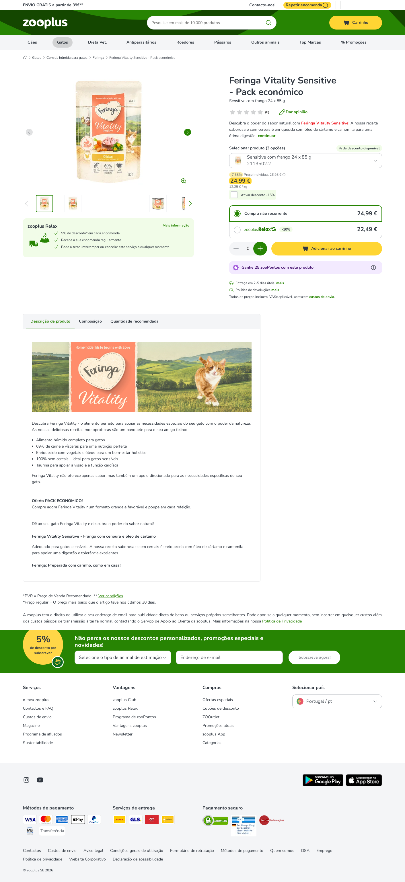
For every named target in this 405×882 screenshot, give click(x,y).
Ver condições (110, 596)
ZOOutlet (210, 717)
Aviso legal (93, 850)
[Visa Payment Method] (30, 820)
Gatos (62, 42)
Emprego (324, 850)
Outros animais (265, 42)
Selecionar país (308, 687)
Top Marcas (310, 42)
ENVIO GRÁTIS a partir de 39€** (53, 5)
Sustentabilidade (38, 743)
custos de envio (321, 296)
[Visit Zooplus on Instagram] (26, 779)
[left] (29, 132)
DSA (305, 850)
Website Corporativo (87, 859)
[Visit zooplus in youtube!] (40, 779)
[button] (284, 174)
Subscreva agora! (314, 657)
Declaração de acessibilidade (138, 859)
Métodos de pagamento (242, 850)
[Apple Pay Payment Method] (78, 820)
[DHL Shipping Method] (119, 820)
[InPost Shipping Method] (168, 820)
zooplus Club (124, 700)
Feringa (98, 57)
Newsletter (123, 734)
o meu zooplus (36, 700)
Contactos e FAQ (38, 708)
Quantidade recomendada (134, 321)
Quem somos (282, 850)
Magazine (31, 725)
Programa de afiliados (42, 734)
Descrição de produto (50, 321)
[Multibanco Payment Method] (30, 832)
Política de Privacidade (282, 621)
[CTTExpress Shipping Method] (152, 820)
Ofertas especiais (217, 700)
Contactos (32, 850)
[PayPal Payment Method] (94, 820)
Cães (32, 42)
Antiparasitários (141, 42)
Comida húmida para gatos (66, 57)
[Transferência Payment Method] (52, 831)
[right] (187, 132)
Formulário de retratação (192, 850)
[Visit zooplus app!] (323, 785)
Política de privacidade (42, 859)
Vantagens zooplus (130, 725)
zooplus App (213, 734)
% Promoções (354, 42)
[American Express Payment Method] (62, 820)
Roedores (185, 42)
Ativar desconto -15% (258, 195)
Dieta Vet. (97, 42)
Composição (90, 321)
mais (280, 283)
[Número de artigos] (248, 248)
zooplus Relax (125, 708)
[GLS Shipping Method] (136, 820)
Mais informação (176, 225)
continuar (266, 135)
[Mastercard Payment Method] (46, 820)
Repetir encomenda (307, 5)
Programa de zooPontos (134, 717)
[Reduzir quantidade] (236, 248)
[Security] (215, 821)
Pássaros (222, 42)
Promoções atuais (218, 725)
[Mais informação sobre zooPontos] (373, 267)
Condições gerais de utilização (136, 850)
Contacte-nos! (262, 5)
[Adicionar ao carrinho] (326, 248)
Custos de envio (37, 717)
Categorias (211, 743)
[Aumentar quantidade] (260, 248)
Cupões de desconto (220, 708)
